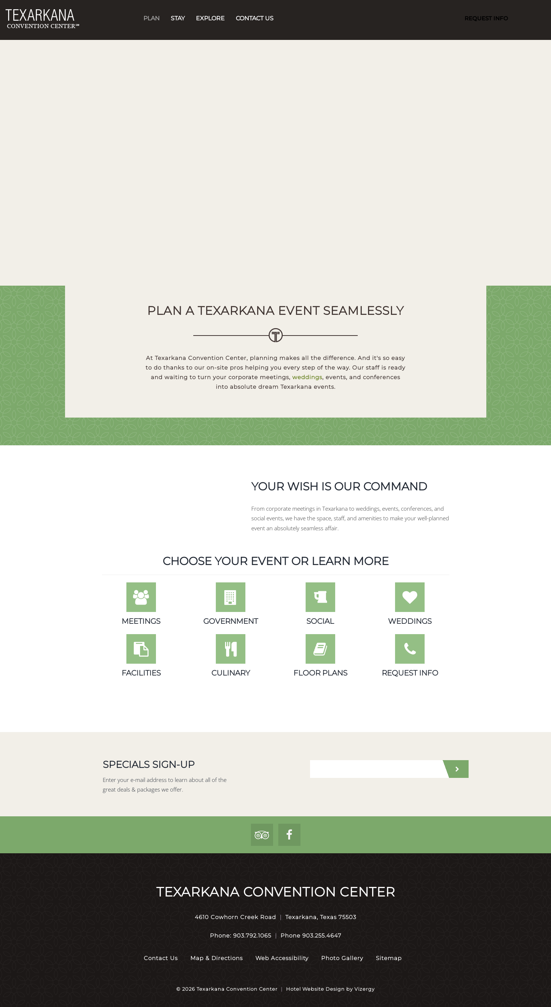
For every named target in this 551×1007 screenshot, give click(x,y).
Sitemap (389, 958)
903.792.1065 (252, 935)
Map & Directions (216, 958)
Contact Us (254, 18)
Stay (178, 18)
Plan (151, 18)
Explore (210, 18)
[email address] (375, 769)
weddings (307, 377)
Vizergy (364, 989)
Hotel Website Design (315, 989)
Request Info (486, 18)
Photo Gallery (342, 958)
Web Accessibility (282, 958)
